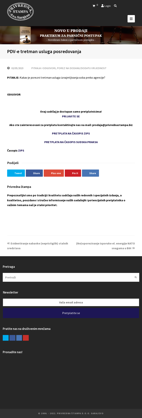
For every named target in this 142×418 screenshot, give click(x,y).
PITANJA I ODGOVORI (43, 68)
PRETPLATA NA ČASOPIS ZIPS (71, 133)
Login (107, 6)
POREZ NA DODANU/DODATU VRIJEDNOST (81, 68)
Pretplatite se (71, 313)
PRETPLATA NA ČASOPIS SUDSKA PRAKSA (71, 142)
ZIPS (21, 150)
